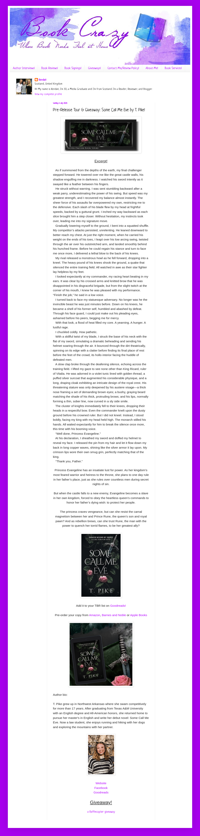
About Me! (152, 68)
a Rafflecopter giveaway (101, 811)
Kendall (42, 79)
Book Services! (173, 68)
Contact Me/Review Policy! (123, 68)
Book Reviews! (49, 68)
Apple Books (138, 615)
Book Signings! (73, 68)
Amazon (94, 615)
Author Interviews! (24, 68)
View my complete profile (48, 94)
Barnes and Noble (114, 615)
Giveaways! (94, 68)
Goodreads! (118, 605)
